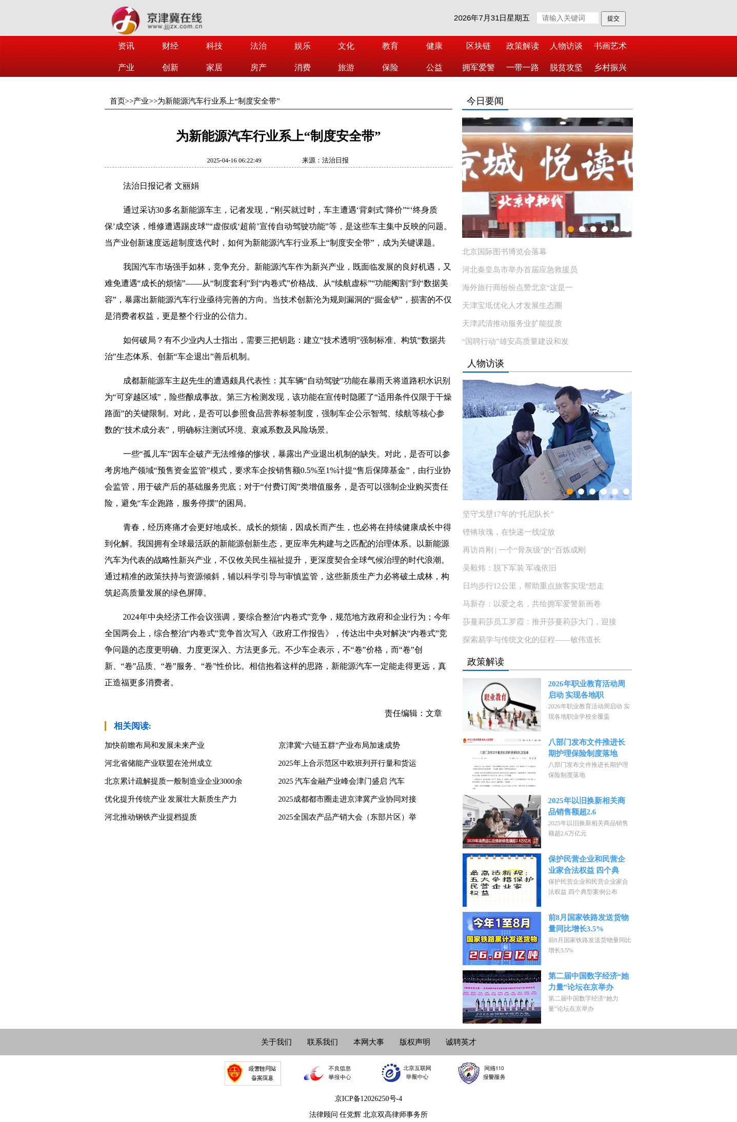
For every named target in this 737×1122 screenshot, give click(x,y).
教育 (390, 46)
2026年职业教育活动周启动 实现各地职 (586, 689)
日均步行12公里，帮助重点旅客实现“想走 (534, 586)
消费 (302, 67)
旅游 (346, 67)
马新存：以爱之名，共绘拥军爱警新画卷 (532, 604)
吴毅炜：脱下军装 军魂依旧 (510, 568)
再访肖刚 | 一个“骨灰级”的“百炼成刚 (524, 550)
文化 (346, 46)
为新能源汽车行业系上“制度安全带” (218, 101)
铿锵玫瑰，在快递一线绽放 (509, 532)
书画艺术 (610, 46)
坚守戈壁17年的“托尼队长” (508, 514)
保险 (390, 67)
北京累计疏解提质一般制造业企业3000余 (174, 781)
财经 (170, 46)
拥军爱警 (478, 67)
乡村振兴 (610, 67)
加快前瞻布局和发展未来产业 (155, 745)
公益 (434, 67)
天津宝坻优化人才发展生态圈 (512, 305)
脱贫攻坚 (566, 67)
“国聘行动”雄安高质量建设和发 (515, 341)
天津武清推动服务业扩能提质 (512, 323)
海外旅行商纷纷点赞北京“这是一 (517, 287)
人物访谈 (566, 46)
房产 (258, 67)
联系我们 (322, 1042)
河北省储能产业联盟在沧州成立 (158, 763)
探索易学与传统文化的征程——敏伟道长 (532, 640)
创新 (170, 67)
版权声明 (415, 1042)
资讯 (126, 46)
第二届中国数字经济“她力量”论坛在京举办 (588, 981)
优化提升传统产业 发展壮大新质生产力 (171, 799)
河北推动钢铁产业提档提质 (151, 817)
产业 (126, 67)
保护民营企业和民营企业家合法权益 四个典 (586, 864)
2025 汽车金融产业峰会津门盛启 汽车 (341, 781)
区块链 (478, 46)
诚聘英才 (461, 1042)
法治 (258, 46)
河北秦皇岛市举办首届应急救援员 (519, 270)
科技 (214, 46)
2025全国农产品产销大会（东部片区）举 (347, 817)
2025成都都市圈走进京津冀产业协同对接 (347, 799)
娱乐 (302, 46)
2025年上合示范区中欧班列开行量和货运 (347, 763)
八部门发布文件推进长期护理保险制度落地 (586, 748)
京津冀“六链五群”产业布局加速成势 (339, 745)
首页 (117, 101)
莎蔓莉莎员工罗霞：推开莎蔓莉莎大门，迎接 (539, 622)
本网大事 (368, 1042)
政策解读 (522, 46)
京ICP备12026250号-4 (368, 1099)
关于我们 (276, 1042)
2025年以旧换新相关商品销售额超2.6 (586, 806)
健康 (434, 46)
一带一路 (522, 67)
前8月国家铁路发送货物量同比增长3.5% (588, 923)
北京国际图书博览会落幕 (504, 252)
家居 (214, 67)
